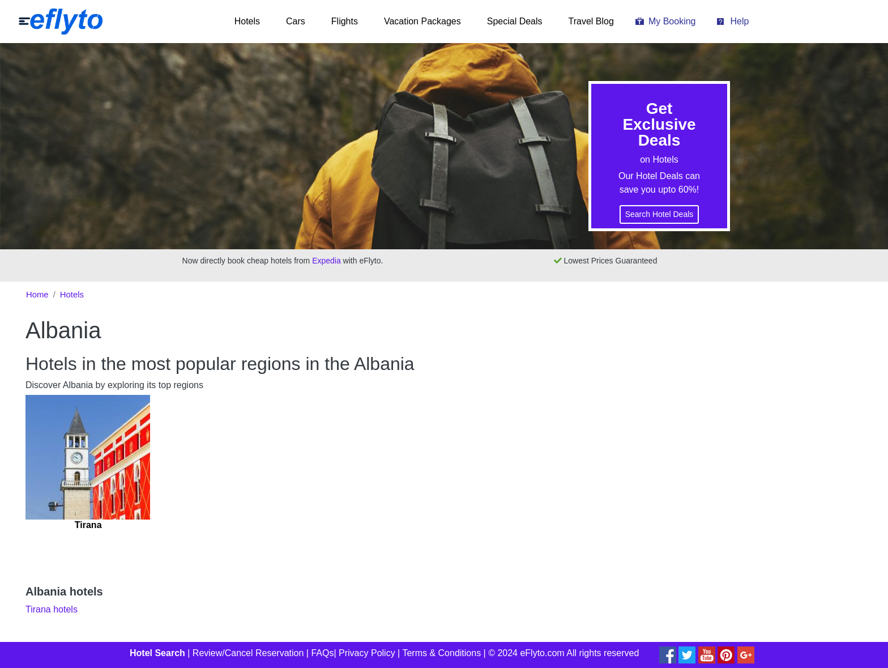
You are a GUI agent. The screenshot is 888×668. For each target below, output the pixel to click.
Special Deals (515, 21)
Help (739, 21)
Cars (295, 21)
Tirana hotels (51, 609)
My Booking (672, 21)
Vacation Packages (422, 21)
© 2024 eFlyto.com (526, 653)
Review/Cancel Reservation (248, 653)
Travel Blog (591, 21)
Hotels (247, 21)
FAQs (322, 653)
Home (37, 294)
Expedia (326, 260)
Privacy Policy (367, 653)
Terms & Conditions (441, 653)
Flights (344, 21)
